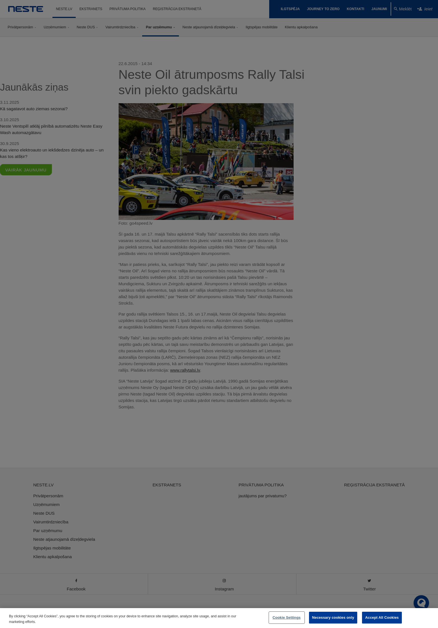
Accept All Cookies (382, 617)
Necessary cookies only (333, 617)
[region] (219, 618)
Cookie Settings (287, 617)
